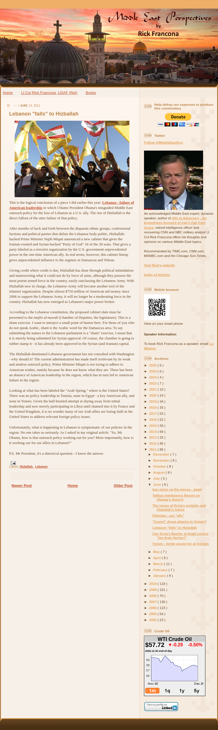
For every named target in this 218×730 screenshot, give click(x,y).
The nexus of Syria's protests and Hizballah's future (179, 507)
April (157, 558)
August (159, 472)
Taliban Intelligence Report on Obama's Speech (176, 497)
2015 (153, 425)
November (161, 460)
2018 (153, 407)
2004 (153, 620)
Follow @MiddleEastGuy (163, 142)
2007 (153, 602)
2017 (153, 413)
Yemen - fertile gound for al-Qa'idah (180, 543)
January (160, 575)
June (157, 484)
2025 (153, 365)
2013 (153, 437)
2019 (153, 401)
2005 (153, 614)
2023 (153, 377)
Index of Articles (157, 274)
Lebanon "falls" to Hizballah (44, 114)
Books (91, 93)
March (158, 564)
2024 (153, 371)
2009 (153, 589)
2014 (153, 431)
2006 (153, 608)
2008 (153, 596)
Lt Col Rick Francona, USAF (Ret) (49, 93)
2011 (153, 449)
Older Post (123, 485)
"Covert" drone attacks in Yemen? (179, 521)
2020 (153, 395)
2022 (153, 383)
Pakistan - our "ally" (168, 515)
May (157, 552)
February (160, 570)
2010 (153, 583)
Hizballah (27, 466)
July (157, 478)
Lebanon (41, 466)
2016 (153, 419)
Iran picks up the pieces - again (177, 489)
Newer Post (21, 485)
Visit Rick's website (159, 265)
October (160, 466)
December (161, 454)
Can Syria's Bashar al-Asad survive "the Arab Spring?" (180, 535)
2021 (153, 389)
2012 (153, 443)
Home (8, 93)
